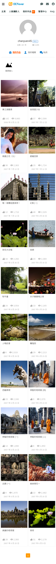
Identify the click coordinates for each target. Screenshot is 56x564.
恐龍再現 (6, 390)
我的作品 (29, 11)
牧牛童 (5, 296)
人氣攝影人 (14, 11)
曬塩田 (33, 343)
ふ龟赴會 (6, 343)
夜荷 (32, 530)
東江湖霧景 (7, 109)
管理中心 (42, 11)
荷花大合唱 (7, 250)
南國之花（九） (9, 156)
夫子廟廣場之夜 (37, 296)
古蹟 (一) (6, 484)
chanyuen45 (25, 41)
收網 (32, 250)
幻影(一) (33, 203)
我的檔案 (32, 52)
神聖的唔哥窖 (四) (38, 390)
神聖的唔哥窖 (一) (10, 437)
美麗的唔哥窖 (8, 530)
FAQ (52, 11)
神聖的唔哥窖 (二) (38, 437)
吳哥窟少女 (35, 109)
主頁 (3, 11)
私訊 (45, 52)
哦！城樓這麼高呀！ (11, 203)
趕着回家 (34, 156)
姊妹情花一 (35, 484)
